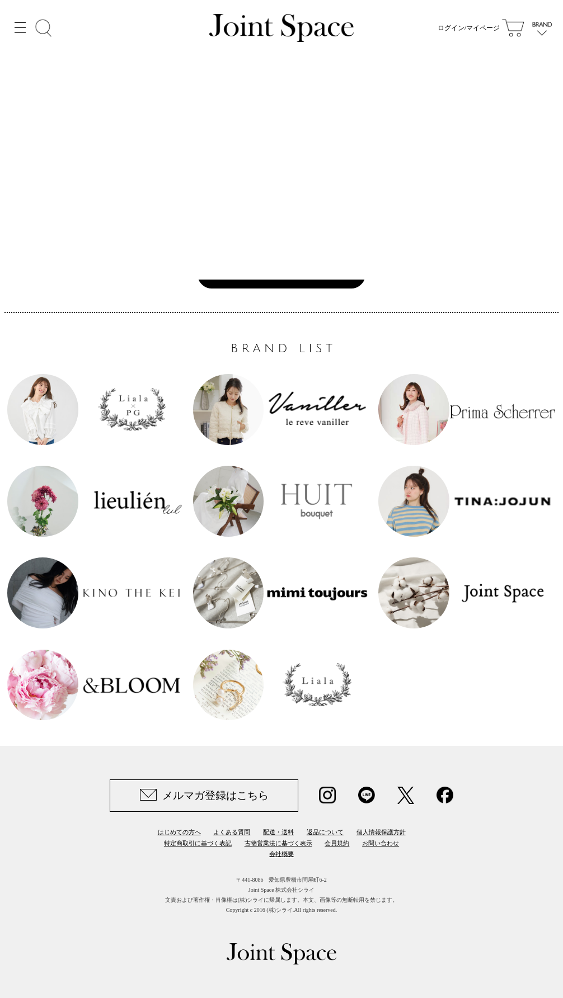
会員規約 (337, 843)
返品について (325, 832)
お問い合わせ (380, 843)
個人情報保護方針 (381, 832)
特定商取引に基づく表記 (198, 843)
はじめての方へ (179, 832)
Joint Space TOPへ (276, 273)
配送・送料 (278, 832)
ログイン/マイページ (469, 28)
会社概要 (281, 853)
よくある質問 (231, 832)
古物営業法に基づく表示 (278, 843)
